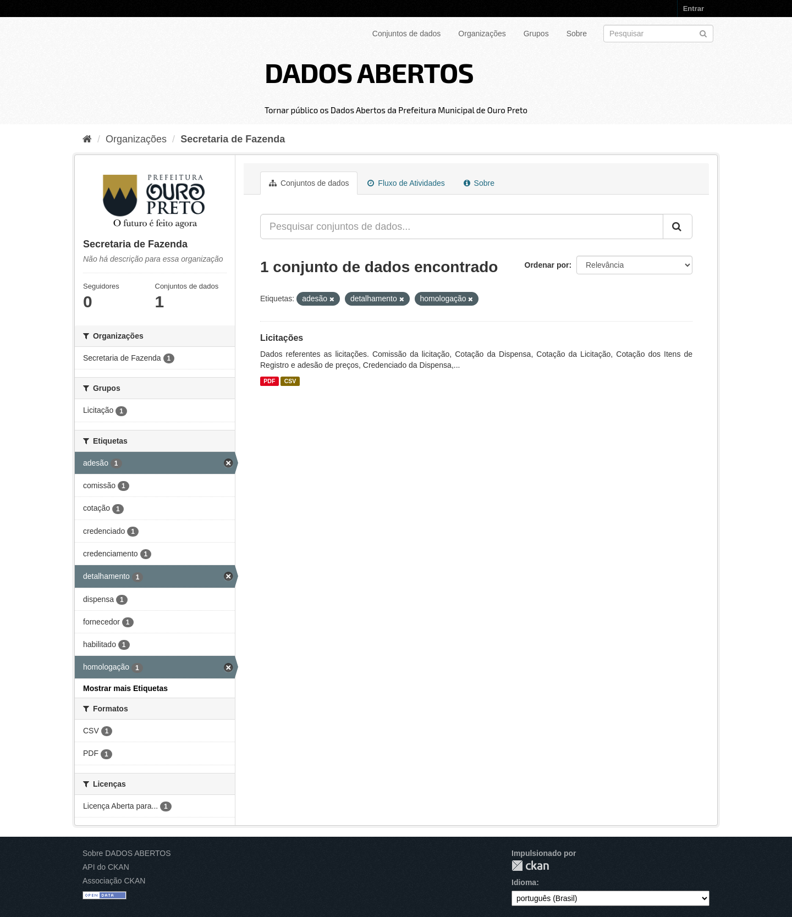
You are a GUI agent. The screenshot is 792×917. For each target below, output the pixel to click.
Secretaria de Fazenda (232, 139)
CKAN (530, 865)
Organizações (481, 33)
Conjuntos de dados (406, 33)
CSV (290, 381)
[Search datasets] (658, 33)
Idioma (524, 882)
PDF (269, 381)
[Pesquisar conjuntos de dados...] (461, 226)
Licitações (281, 338)
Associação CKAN (113, 880)
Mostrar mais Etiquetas (125, 688)
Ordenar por (547, 265)
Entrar (693, 8)
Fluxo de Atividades (405, 183)
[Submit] (703, 32)
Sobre (576, 33)
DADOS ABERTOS (369, 72)
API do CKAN (105, 867)
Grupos (536, 33)
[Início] (87, 139)
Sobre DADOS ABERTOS (126, 853)
